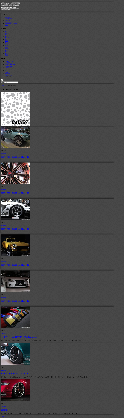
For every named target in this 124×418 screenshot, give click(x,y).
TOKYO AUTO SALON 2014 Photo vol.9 (15, 157)
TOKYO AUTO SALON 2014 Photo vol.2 (15, 265)
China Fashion (8, 18)
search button (8, 75)
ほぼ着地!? (4, 410)
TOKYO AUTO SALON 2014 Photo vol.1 (15, 301)
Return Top (4, 416)
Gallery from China (10, 64)
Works (6, 25)
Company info (8, 66)
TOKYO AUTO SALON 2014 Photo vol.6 (15, 193)
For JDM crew (9, 63)
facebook (7, 73)
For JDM (4, 85)
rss (5, 70)
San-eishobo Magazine (11, 23)
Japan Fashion (8, 22)
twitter (6, 72)
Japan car (7, 20)
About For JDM (9, 61)
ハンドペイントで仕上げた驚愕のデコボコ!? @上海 (19, 337)
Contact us (7, 67)
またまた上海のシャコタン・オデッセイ (15, 373)
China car (7, 17)
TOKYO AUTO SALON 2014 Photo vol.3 (15, 229)
